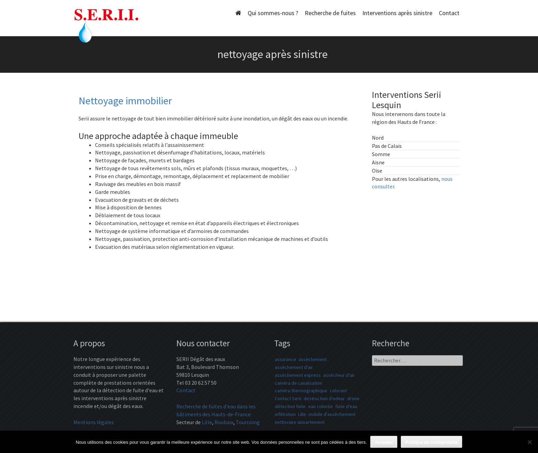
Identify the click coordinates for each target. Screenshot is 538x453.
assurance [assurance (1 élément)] (285, 359)
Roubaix (223, 422)
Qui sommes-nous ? (273, 13)
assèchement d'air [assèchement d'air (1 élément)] (294, 367)
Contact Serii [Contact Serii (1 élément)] (288, 398)
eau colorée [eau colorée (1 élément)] (320, 406)
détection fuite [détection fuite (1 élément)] (290, 406)
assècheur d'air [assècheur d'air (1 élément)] (339, 375)
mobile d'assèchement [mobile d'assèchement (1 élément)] (331, 414)
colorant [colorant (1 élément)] (338, 390)
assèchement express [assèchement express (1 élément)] (298, 375)
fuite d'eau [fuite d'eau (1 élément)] (346, 406)
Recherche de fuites (330, 13)
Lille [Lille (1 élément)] (302, 414)
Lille (207, 422)
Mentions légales (93, 422)
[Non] (529, 442)
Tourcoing (248, 422)
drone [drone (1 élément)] (353, 398)
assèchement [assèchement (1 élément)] (313, 359)
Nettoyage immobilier (125, 100)
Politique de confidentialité (431, 442)
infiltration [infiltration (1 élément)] (285, 414)
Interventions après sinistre (397, 13)
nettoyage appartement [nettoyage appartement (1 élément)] (300, 422)
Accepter (384, 442)
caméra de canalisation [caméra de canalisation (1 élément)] (298, 383)
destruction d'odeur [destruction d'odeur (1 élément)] (324, 398)
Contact (449, 13)
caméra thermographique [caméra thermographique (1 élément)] (301, 390)
